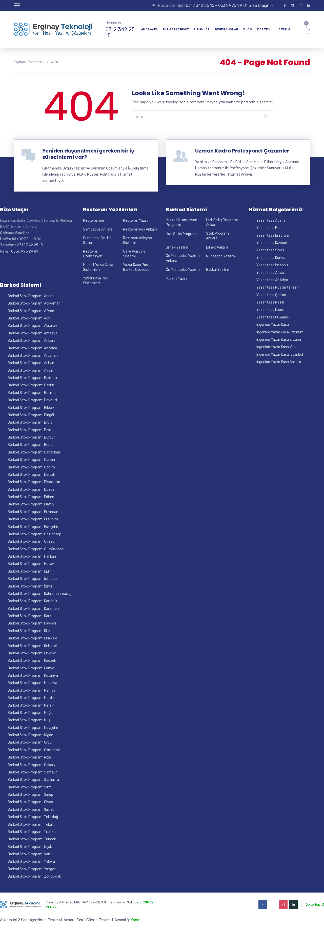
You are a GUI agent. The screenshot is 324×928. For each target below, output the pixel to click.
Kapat (136, 920)
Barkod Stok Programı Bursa (30, 445)
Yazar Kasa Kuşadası (273, 317)
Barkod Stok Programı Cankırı (31, 460)
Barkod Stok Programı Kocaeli (32, 660)
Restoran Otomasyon (92, 254)
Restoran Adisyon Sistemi (137, 240)
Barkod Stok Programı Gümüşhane (36, 549)
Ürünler (202, 29)
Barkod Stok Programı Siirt (29, 787)
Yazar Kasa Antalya (272, 280)
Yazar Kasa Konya (270, 258)
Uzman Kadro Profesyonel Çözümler (242, 150)
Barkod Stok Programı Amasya (32, 333)
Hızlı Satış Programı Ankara (222, 222)
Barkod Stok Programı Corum (31, 467)
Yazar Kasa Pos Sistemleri (95, 281)
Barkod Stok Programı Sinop (30, 794)
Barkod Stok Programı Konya (31, 668)
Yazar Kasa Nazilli (270, 302)
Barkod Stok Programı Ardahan (33, 355)
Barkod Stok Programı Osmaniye (34, 750)
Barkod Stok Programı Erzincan (33, 512)
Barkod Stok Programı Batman (32, 393)
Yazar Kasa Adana (271, 220)
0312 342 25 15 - (202, 5)
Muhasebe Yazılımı (221, 256)
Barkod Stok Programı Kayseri (32, 623)
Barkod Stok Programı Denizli (31, 474)
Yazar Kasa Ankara (271, 273)
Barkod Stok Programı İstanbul (32, 579)
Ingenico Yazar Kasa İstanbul (279, 354)
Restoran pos (94, 220)
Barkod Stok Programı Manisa (31, 690)
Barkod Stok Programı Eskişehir (33, 527)
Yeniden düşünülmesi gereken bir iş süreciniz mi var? (88, 154)
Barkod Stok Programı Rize (29, 757)
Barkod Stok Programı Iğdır (29, 571)
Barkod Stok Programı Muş (29, 720)
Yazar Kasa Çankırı (271, 295)
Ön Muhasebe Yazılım (183, 270)
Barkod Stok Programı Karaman (33, 609)
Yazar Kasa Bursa (270, 228)
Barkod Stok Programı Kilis (29, 631)
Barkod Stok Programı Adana (31, 296)
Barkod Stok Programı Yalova (31, 861)
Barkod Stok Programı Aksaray (32, 326)
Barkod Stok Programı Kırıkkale (32, 638)
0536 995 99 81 (233, 5)
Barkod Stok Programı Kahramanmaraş (39, 594)
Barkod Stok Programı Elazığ (31, 504)
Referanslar (226, 29)
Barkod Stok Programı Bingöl (31, 415)
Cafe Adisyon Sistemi (134, 254)
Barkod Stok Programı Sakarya (32, 765)
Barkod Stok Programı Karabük (32, 601)
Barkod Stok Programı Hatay (31, 564)
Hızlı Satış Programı (181, 234)
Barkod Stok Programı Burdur (31, 437)
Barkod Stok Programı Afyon (31, 311)
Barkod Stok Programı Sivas (30, 802)
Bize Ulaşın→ (261, 5)
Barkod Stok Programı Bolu (29, 430)
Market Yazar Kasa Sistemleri (98, 267)
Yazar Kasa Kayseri (271, 243)
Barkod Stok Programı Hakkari (32, 556)
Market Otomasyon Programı (181, 222)
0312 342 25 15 (120, 32)
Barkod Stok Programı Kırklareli (32, 646)
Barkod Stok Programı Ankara (31, 340)
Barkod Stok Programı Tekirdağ (33, 817)
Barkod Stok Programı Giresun (32, 541)
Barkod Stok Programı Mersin (31, 705)
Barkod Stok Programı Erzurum (33, 519)
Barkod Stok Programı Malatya (32, 683)
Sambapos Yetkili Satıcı (97, 240)
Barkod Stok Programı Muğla (30, 713)
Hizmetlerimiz (176, 29)
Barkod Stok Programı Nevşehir (33, 728)
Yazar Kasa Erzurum (272, 235)
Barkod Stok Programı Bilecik (31, 408)
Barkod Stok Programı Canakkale (34, 452)
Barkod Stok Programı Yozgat (32, 869)
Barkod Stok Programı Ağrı (29, 318)
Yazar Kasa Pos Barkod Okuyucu (136, 267)
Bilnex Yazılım (177, 247)
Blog (247, 29)
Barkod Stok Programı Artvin (31, 363)
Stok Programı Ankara (218, 236)
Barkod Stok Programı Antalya (32, 348)
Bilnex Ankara (217, 247)
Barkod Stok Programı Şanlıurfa (33, 780)
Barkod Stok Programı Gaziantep (34, 534)
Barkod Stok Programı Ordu (30, 742)
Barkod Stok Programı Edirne (31, 497)
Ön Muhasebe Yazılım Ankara (183, 258)
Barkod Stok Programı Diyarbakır (34, 482)
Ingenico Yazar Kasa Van (276, 347)
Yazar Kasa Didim (270, 310)
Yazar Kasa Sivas (270, 250)
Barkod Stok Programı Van (29, 854)
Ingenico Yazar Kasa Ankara (278, 362)
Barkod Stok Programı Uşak (30, 847)
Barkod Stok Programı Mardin (31, 698)
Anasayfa (149, 29)
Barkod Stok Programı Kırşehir (32, 653)
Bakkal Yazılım (217, 270)
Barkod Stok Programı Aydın (30, 370)
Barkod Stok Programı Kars (29, 616)
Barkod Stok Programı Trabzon (32, 832)
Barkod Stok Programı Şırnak (31, 809)
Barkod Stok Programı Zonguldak (34, 876)
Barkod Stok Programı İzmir (30, 586)
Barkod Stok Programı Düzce (31, 489)
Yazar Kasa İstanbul (272, 265)
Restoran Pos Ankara (140, 229)
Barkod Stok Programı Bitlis (30, 422)
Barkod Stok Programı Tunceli (32, 839)
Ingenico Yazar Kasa (272, 325)
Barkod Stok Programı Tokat (31, 824)
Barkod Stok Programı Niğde (30, 735)
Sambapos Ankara (98, 229)
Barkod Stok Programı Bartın (31, 385)
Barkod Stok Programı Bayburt (32, 400)
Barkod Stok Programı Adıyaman (34, 303)
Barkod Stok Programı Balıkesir (32, 378)
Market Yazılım (178, 279)
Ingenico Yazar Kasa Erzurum (279, 332)
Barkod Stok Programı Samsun (32, 772)
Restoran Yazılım (137, 220)
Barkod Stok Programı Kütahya (33, 675)
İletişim (282, 29)
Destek (263, 29)
